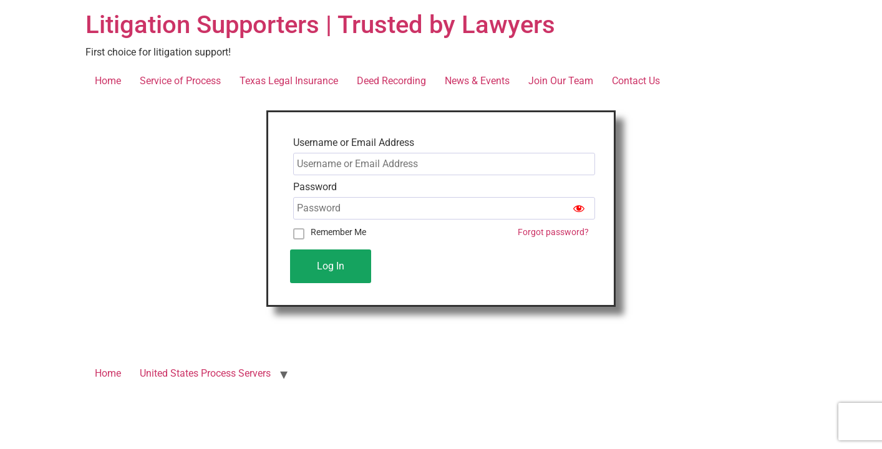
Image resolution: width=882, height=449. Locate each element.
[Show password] (579, 208)
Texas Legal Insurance (289, 81)
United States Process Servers (205, 373)
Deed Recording (391, 81)
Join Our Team (560, 81)
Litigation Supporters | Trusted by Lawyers (320, 24)
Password (315, 187)
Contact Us (636, 81)
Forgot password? (553, 232)
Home (108, 81)
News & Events (477, 81)
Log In (330, 266)
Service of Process (180, 81)
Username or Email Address (353, 143)
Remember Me (338, 232)
